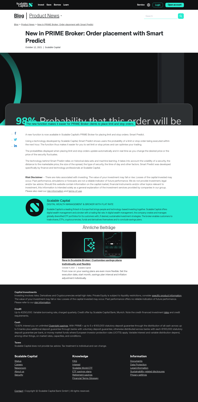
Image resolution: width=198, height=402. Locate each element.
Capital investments (26, 292)
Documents (136, 361)
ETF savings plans (82, 371)
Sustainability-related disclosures (147, 371)
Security (19, 375)
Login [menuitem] (157, 5)
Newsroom (20, 368)
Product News (44, 15)
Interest (76, 365)
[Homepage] (24, 4)
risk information (55, 191)
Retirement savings (82, 375)
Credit (18, 309)
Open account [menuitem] (174, 5)
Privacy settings (138, 375)
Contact (19, 391)
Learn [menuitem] (66, 5)
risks (166, 312)
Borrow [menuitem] (57, 5)
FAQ (74, 361)
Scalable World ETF (82, 368)
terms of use (75, 191)
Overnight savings (58, 326)
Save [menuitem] (49, 5)
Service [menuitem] (141, 5)
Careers (19, 365)
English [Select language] (148, 4)
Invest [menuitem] (41, 5)
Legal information (139, 368)
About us (19, 371)
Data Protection (138, 365)
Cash (17, 322)
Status (18, 361)
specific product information (166, 295)
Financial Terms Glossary (85, 378)
